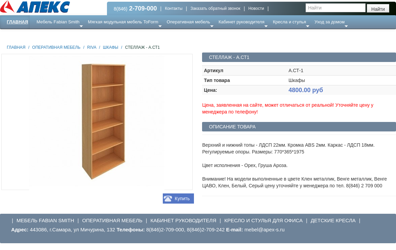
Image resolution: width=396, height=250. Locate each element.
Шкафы (110, 47)
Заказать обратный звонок (215, 8)
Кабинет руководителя (241, 21)
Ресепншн (73, 35)
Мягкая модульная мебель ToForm (123, 21)
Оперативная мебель (188, 21)
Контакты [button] (173, 8)
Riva (91, 47)
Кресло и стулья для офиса (263, 220)
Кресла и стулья (289, 21)
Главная (17, 21)
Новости (256, 8)
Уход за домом (329, 21)
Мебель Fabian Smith (58, 21)
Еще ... (47, 35)
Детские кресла (333, 220)
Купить (182, 198)
